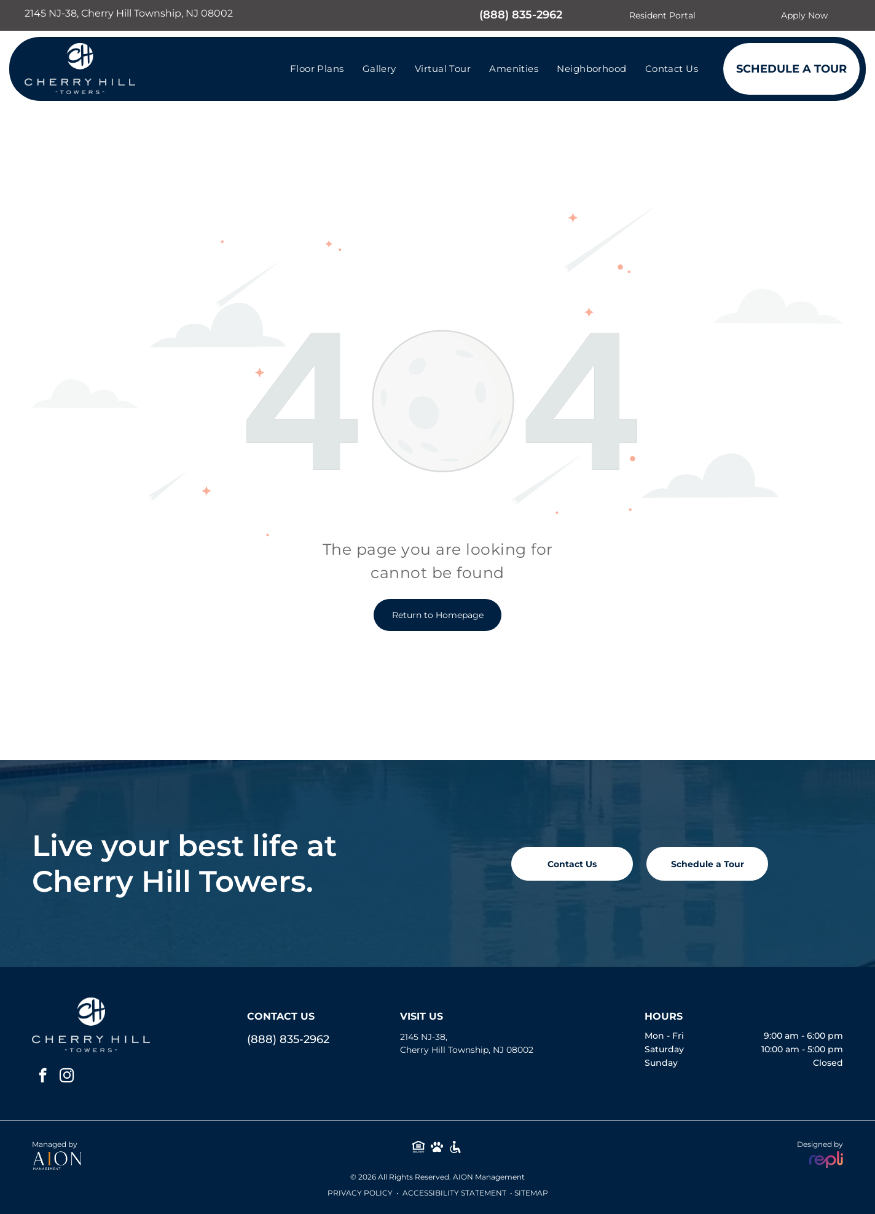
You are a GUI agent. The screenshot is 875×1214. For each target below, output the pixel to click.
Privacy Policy (360, 1192)
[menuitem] (317, 68)
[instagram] (66, 1077)
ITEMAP (533, 1192)
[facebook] (42, 1077)
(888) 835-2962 (520, 15)
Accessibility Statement (454, 1192)
